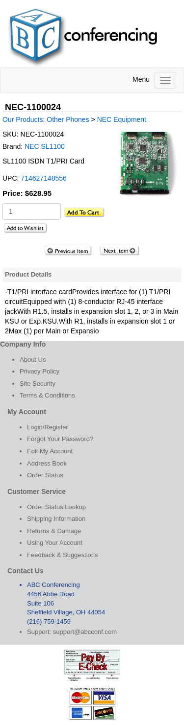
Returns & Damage (54, 531)
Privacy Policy (39, 371)
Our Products (22, 119)
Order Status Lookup (56, 507)
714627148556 (43, 178)
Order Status (45, 475)
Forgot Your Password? (60, 439)
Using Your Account (54, 542)
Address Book (47, 463)
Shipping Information (56, 518)
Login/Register (47, 427)
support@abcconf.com (85, 631)
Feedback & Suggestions (62, 555)
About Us (33, 359)
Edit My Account (50, 451)
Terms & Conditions (47, 395)
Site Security (37, 383)
